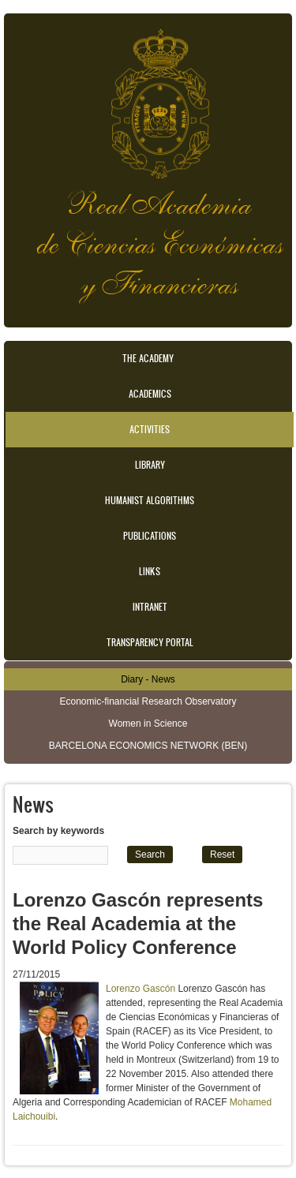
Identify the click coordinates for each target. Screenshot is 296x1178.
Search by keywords (58, 830)
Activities (149, 429)
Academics (150, 393)
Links (149, 571)
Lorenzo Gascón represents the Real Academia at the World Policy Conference (138, 923)
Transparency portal (150, 642)
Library (150, 464)
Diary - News (148, 679)
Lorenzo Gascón (140, 988)
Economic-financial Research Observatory (147, 701)
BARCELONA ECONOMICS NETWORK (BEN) (148, 745)
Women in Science (148, 723)
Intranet (150, 606)
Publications (149, 535)
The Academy (148, 358)
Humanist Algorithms (149, 500)
